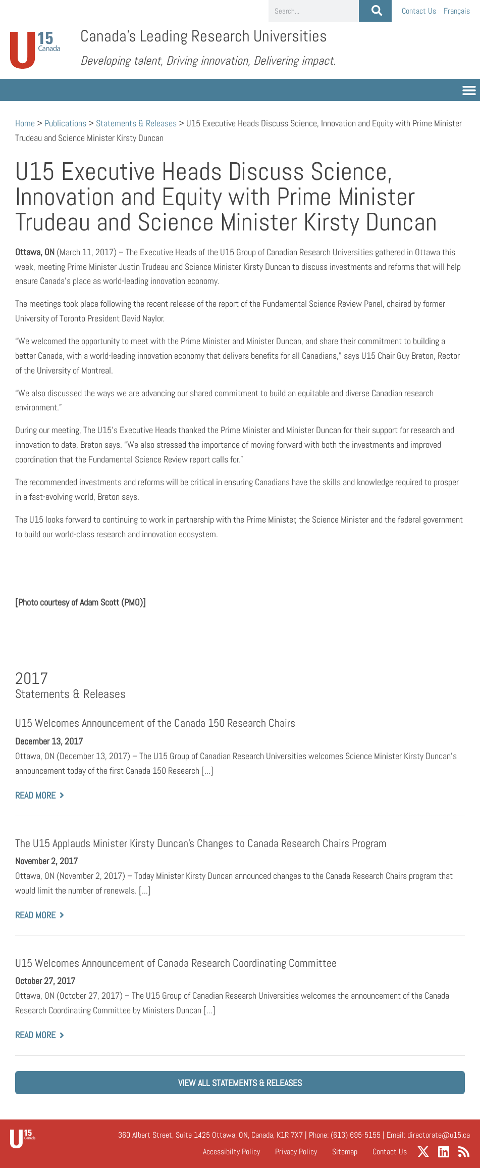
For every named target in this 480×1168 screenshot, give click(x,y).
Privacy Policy (296, 1151)
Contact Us (419, 11)
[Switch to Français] (457, 11)
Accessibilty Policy (231, 1151)
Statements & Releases (136, 123)
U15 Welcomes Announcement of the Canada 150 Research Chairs (155, 723)
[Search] (375, 11)
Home (25, 123)
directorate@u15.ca (438, 1135)
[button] (469, 90)
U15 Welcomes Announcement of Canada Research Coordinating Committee (176, 963)
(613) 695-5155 (356, 1135)
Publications (65, 123)
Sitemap (344, 1151)
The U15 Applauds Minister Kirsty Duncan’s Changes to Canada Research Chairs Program (201, 843)
